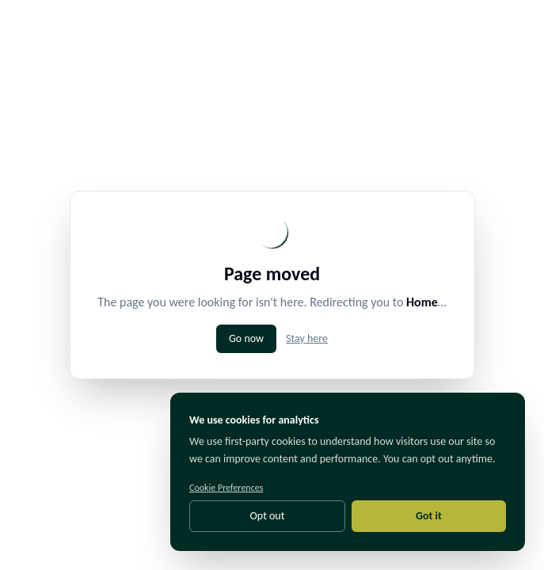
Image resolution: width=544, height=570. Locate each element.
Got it (429, 515)
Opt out (267, 515)
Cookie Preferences (226, 487)
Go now (246, 338)
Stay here (307, 338)
